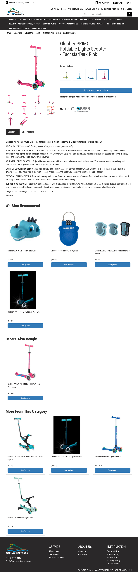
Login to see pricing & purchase (96, 90)
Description (13, 132)
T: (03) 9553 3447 (13, 558)
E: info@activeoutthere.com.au (18, 561)
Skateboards (86, 19)
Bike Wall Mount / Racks (19, 28)
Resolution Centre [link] (56, 557)
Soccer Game (115, 19)
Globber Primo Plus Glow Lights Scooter (66, 456)
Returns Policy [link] (113, 557)
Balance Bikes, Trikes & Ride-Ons (44, 19)
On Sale (101, 24)
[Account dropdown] (103, 2)
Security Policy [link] (113, 560)
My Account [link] (54, 551)
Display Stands (88, 24)
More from (76, 109)
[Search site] (129, 14)
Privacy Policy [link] (113, 554)
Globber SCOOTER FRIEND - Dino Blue (22, 251)
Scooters (23, 19)
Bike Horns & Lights (115, 24)
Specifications (28, 132)
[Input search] (104, 14)
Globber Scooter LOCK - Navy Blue (64, 251)
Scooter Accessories (69, 24)
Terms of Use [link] (113, 551)
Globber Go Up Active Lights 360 (20, 517)
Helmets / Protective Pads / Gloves (25, 24)
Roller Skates (101, 19)
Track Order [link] (54, 554)
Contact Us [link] (83, 554)
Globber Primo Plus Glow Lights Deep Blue (24, 312)
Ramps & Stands (39, 28)
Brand (12, 19)
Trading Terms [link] (113, 563)
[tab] (13, 132)
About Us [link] (82, 551)
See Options (25, 265)
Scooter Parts (50, 24)
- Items (122, 3)
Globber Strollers (69, 19)
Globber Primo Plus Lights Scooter (108, 456)
